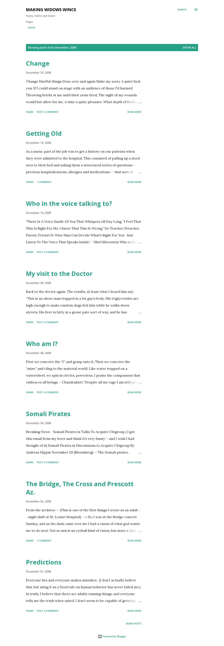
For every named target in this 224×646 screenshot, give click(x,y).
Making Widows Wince (51, 9)
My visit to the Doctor (59, 273)
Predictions (43, 562)
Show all (189, 47)
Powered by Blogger (112, 636)
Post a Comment (48, 112)
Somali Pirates (48, 414)
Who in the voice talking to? (69, 203)
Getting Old (44, 133)
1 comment (44, 182)
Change (37, 63)
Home (31, 27)
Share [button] (29, 112)
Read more (134, 112)
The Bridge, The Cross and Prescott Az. (80, 488)
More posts (133, 623)
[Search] (181, 10)
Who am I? (42, 343)
